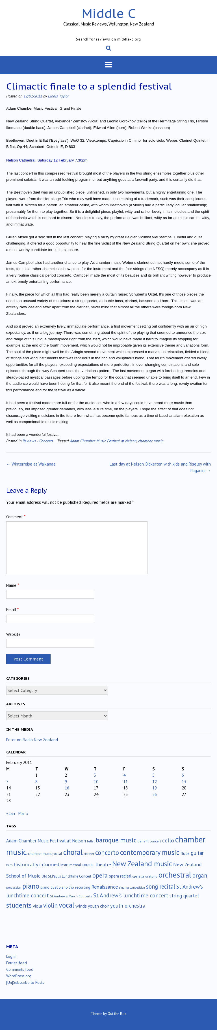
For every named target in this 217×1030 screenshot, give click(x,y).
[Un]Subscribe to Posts (25, 982)
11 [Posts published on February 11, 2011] (125, 781)
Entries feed (16, 962)
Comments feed (19, 969)
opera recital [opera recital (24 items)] (120, 876)
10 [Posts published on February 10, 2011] (96, 781)
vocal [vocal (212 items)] (66, 905)
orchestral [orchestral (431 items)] (175, 875)
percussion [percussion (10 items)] (13, 887)
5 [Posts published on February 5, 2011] (153, 775)
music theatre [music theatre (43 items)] (96, 864)
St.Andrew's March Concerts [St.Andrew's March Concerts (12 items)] (71, 896)
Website (13, 634)
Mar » (23, 813)
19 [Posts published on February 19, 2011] (154, 788)
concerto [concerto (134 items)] (107, 852)
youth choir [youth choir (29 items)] (98, 906)
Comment (15, 516)
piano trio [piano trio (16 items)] (66, 887)
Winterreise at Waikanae (31, 464)
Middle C (109, 13)
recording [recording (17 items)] (82, 887)
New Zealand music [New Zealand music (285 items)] (142, 863)
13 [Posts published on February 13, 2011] (184, 781)
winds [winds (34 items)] (81, 906)
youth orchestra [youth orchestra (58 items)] (127, 905)
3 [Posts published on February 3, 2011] (95, 775)
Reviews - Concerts (38, 440)
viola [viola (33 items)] (37, 906)
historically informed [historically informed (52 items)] (36, 864)
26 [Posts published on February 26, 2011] (154, 794)
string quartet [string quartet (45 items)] (184, 895)
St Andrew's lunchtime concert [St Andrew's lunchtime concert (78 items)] (130, 895)
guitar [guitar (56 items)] (197, 853)
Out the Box (117, 1013)
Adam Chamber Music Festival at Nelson (103, 440)
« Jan (10, 813)
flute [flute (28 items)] (185, 853)
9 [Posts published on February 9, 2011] (66, 781)
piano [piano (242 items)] (30, 886)
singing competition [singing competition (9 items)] (132, 887)
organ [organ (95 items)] (199, 875)
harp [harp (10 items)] (9, 865)
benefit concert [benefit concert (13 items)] (149, 841)
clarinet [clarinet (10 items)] (89, 854)
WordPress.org (18, 975)
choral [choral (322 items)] (73, 852)
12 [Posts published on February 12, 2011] (154, 781)
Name (12, 585)
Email (12, 609)
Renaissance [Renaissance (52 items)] (104, 887)
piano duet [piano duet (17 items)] (49, 887)
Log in (11, 956)
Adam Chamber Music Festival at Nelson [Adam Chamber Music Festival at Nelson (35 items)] (46, 841)
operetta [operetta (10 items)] (138, 876)
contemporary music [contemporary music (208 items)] (149, 852)
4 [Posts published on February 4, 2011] (124, 775)
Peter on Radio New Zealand (32, 739)
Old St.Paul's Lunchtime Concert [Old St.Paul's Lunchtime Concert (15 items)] (66, 876)
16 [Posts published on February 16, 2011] (67, 788)
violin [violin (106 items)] (50, 905)
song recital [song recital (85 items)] (160, 886)
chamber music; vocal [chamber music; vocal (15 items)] (45, 853)
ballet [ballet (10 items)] (91, 841)
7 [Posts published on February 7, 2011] (7, 781)
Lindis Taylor (58, 96)
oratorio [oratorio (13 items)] (151, 876)
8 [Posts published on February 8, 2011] (36, 781)
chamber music (150, 440)
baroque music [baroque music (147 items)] (116, 840)
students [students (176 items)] (19, 905)
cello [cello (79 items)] (168, 840)
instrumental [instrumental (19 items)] (70, 864)
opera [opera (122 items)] (100, 875)
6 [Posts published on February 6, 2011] (183, 775)
